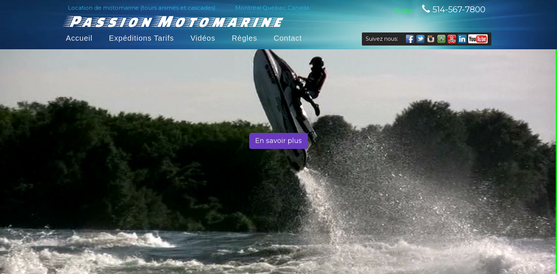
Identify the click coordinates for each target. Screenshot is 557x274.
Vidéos (202, 38)
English (404, 10)
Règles (244, 38)
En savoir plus (278, 141)
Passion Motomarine (173, 21)
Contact (287, 38)
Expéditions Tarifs (141, 38)
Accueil (79, 38)
